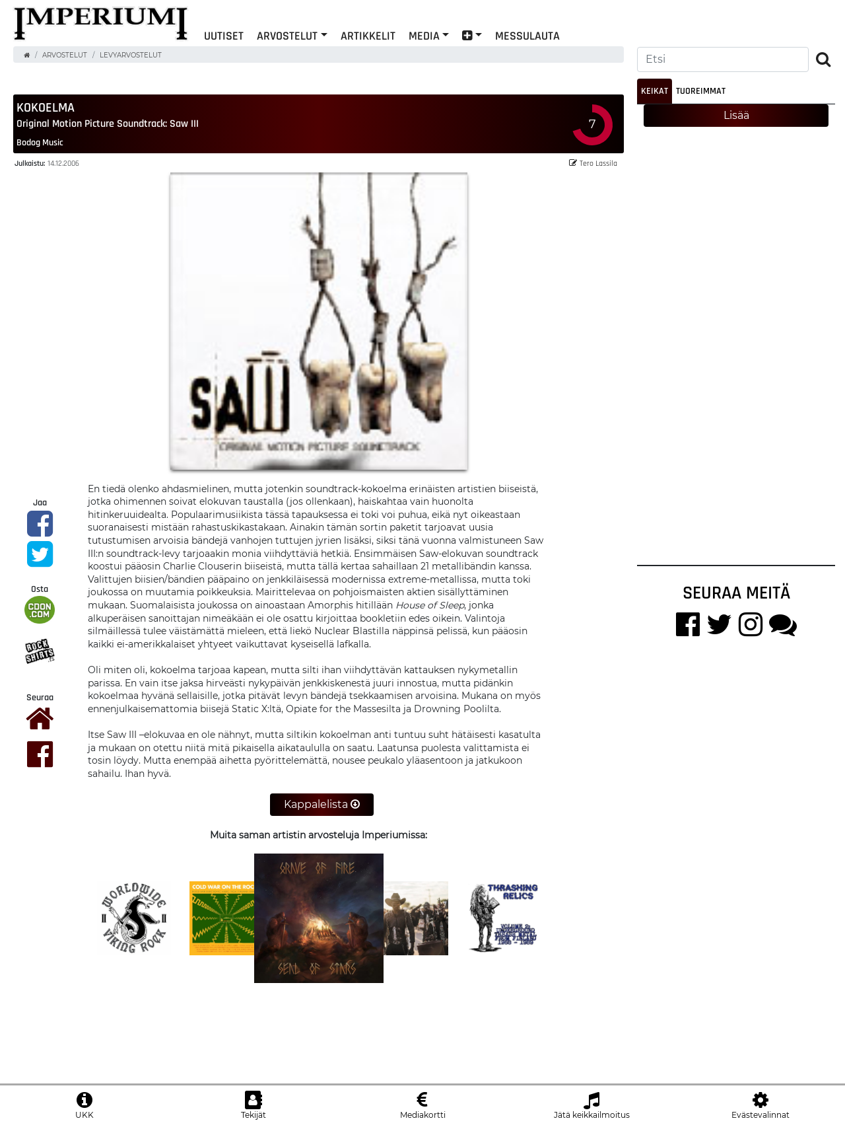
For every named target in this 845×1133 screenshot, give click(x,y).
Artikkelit (368, 35)
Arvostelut (287, 35)
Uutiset (224, 35)
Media (424, 35)
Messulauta (527, 35)
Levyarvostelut (131, 55)
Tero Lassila (593, 162)
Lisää (736, 115)
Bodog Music (40, 142)
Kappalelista (322, 804)
